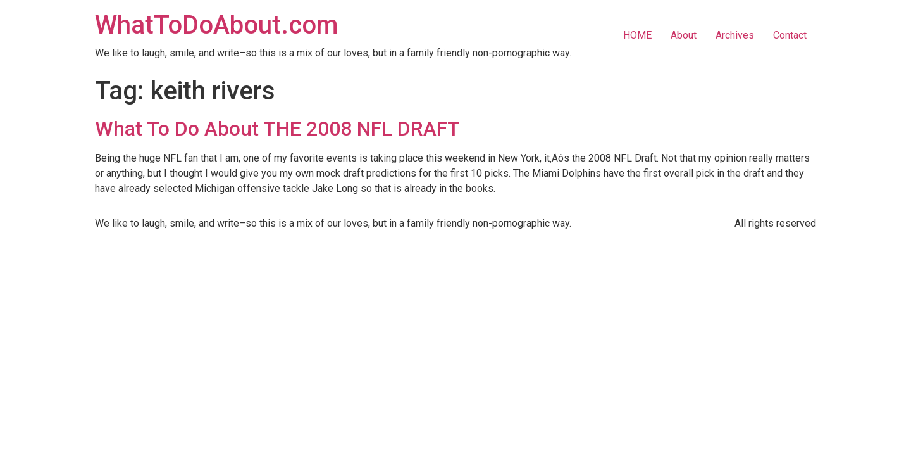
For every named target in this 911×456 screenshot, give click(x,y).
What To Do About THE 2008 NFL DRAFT (277, 129)
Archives (735, 35)
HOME (637, 35)
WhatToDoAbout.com (216, 25)
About (684, 35)
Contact (790, 35)
